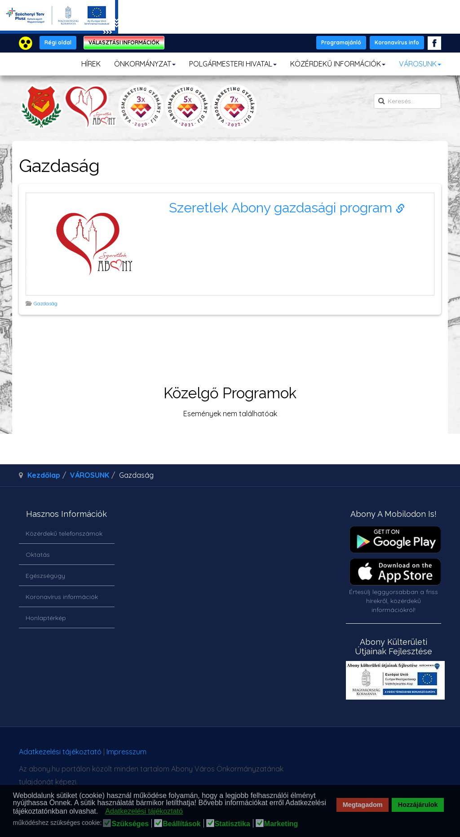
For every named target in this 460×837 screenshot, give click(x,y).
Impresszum (126, 751)
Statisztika (232, 824)
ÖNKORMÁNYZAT (145, 63)
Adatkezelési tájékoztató (60, 751)
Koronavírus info (397, 42)
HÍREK (91, 63)
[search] (407, 101)
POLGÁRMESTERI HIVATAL (233, 63)
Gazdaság (46, 303)
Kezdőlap (43, 475)
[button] (101, 812)
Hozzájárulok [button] (418, 804)
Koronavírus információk (62, 597)
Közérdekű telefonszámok (64, 533)
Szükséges (130, 824)
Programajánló (341, 42)
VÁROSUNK (420, 63)
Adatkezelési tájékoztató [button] (144, 811)
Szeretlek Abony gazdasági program (287, 208)
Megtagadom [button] (363, 804)
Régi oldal (57, 42)
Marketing (281, 824)
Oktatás (38, 555)
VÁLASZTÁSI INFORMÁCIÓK (123, 42)
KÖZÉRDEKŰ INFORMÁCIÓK (337, 63)
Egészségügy (45, 576)
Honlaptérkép (46, 618)
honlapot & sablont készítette (344, 755)
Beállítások (181, 824)
